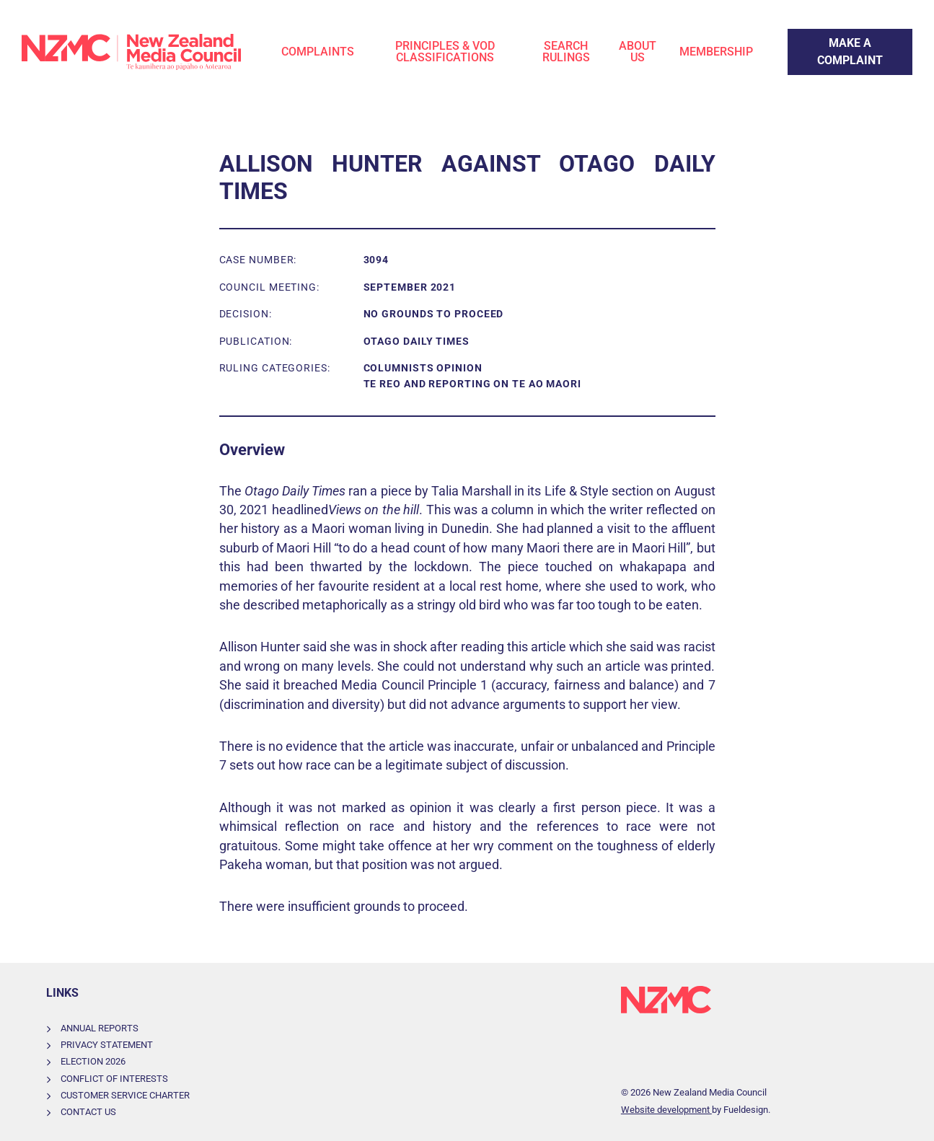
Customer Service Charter (125, 1095)
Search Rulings (566, 51)
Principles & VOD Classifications (445, 51)
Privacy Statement (107, 1044)
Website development (666, 1109)
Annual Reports (99, 1028)
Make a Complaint (834, 37)
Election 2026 (93, 1061)
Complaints (317, 51)
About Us (637, 51)
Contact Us (88, 1111)
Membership (716, 51)
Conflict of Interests (114, 1078)
